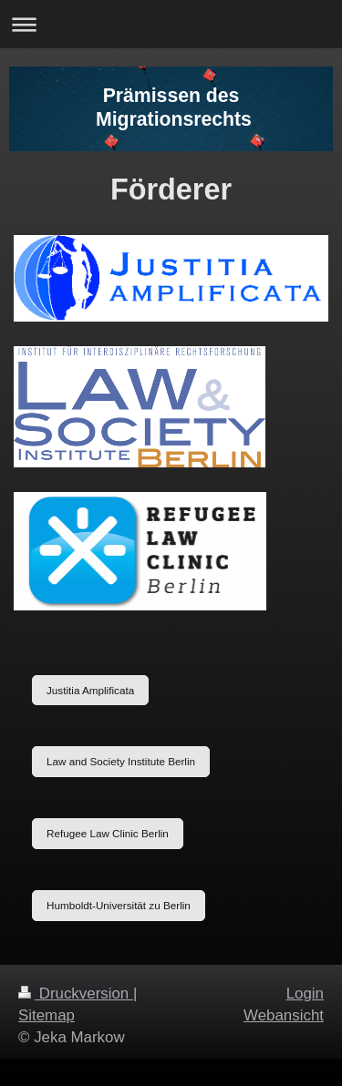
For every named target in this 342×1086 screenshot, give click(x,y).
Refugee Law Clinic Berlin (108, 833)
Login (305, 993)
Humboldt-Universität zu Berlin (119, 905)
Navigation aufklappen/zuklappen (171, 24)
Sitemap (46, 1015)
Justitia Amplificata (90, 690)
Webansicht (284, 1015)
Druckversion (75, 993)
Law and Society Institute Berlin (121, 761)
